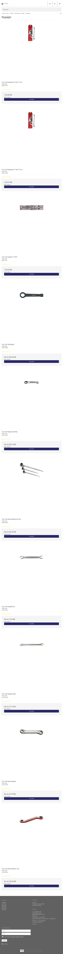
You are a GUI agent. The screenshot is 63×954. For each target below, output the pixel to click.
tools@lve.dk (39, 922)
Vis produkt (31, 99)
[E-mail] (16, 933)
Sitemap (34, 924)
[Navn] (16, 930)
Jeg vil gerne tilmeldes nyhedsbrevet (17, 936)
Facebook (5, 944)
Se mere (4, 909)
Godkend (4, 940)
